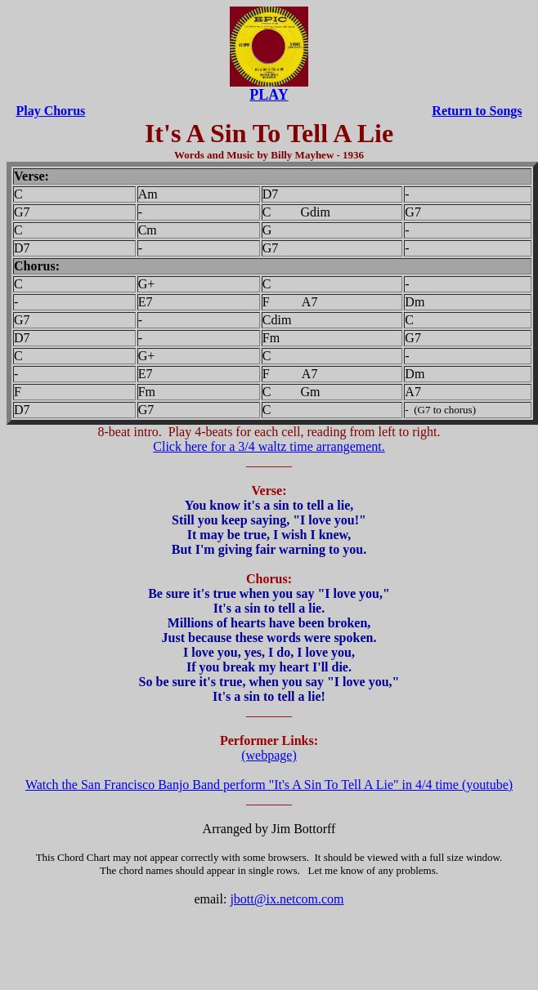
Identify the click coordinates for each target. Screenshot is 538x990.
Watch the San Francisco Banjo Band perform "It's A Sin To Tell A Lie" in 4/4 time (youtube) (269, 785)
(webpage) (269, 755)
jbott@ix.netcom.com (286, 899)
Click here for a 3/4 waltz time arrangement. (268, 446)
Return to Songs (477, 111)
